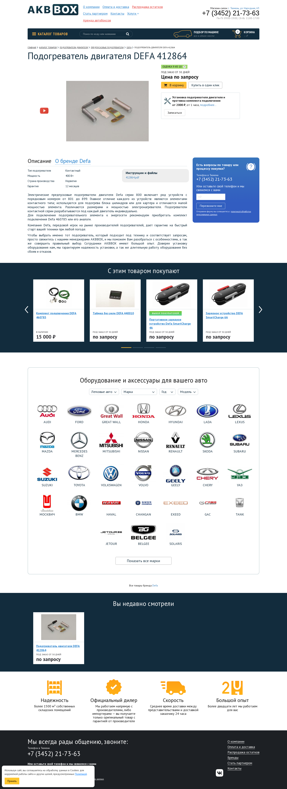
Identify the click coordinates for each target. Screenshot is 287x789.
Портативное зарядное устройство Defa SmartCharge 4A (170, 323)
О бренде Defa (73, 160)
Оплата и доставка (116, 7)
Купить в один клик (205, 85)
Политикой (81, 774)
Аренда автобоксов (97, 20)
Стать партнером (95, 14)
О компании (91, 7)
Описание (39, 160)
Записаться (175, 112)
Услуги (133, 14)
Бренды (232, 758)
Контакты (117, 14)
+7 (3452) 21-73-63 (230, 13)
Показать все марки (143, 560)
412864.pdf (132, 177)
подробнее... (208, 105)
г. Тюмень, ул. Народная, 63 (243, 8)
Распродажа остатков (147, 7)
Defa (155, 585)
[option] (44, 87)
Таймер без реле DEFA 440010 (113, 313)
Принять (12, 781)
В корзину (174, 85)
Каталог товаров (50, 34)
